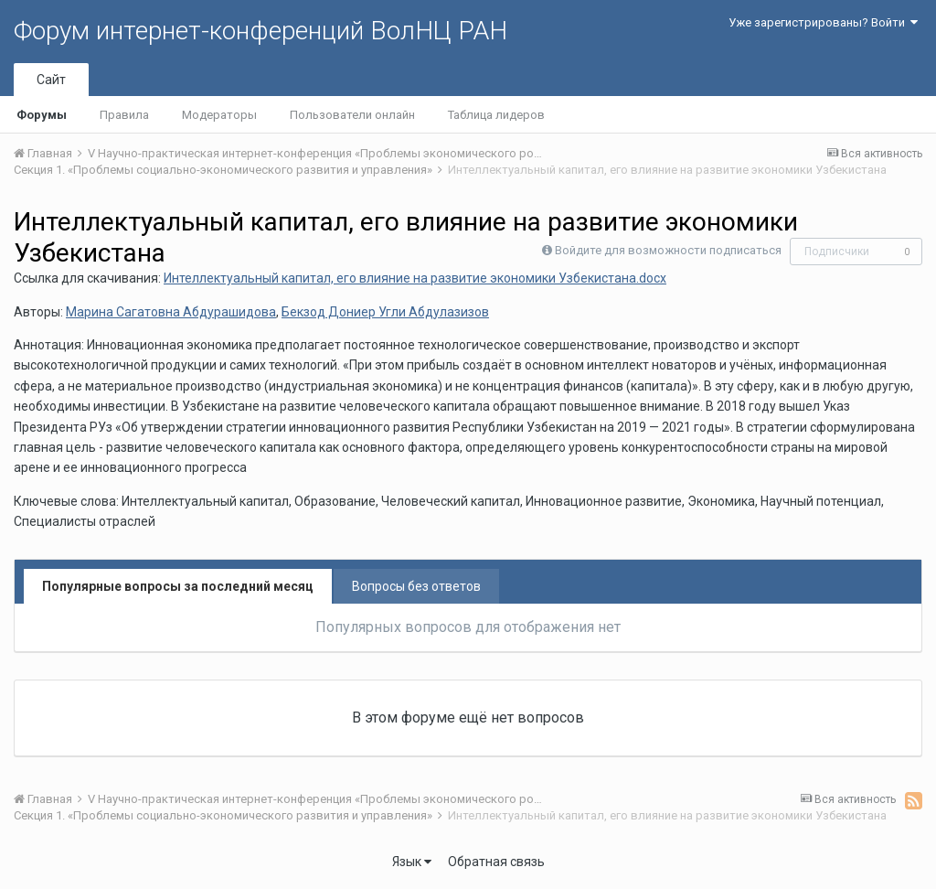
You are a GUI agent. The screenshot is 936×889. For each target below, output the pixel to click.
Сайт (51, 79)
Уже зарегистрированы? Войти (823, 22)
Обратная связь (496, 861)
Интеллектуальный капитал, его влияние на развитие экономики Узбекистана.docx (415, 278)
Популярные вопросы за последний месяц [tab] (178, 586)
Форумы (41, 115)
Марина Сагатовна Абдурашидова (171, 312)
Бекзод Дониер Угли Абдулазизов (385, 312)
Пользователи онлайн (352, 115)
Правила (124, 115)
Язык (411, 861)
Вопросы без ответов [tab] (416, 586)
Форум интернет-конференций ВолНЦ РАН (260, 31)
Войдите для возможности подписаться (668, 250)
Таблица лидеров (496, 115)
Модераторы (219, 115)
